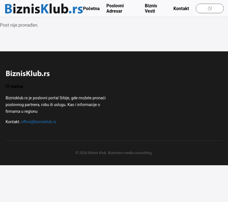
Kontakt (181, 8)
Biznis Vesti (151, 8)
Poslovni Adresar (115, 8)
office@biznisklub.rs (38, 122)
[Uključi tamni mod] (210, 8)
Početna (91, 8)
